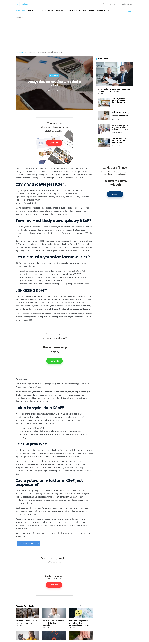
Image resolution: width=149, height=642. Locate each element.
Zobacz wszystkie (86, 606)
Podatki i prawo (117, 132)
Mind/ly (113, 4)
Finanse (100, 94)
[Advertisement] (74, 33)
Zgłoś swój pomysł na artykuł (28, 544)
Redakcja (50, 91)
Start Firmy (54, 75)
